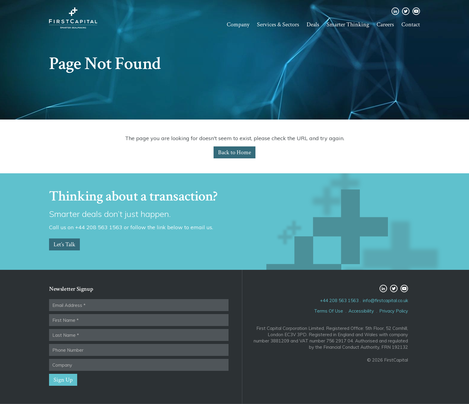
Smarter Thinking (348, 24)
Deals (313, 24)
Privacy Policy (393, 311)
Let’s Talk (64, 244)
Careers (385, 24)
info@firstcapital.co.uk (385, 300)
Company (238, 24)
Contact (410, 24)
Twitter (405, 11)
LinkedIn (395, 11)
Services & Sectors (278, 24)
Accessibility (361, 311)
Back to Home (234, 152)
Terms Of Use (328, 311)
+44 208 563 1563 (339, 300)
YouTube (416, 11)
